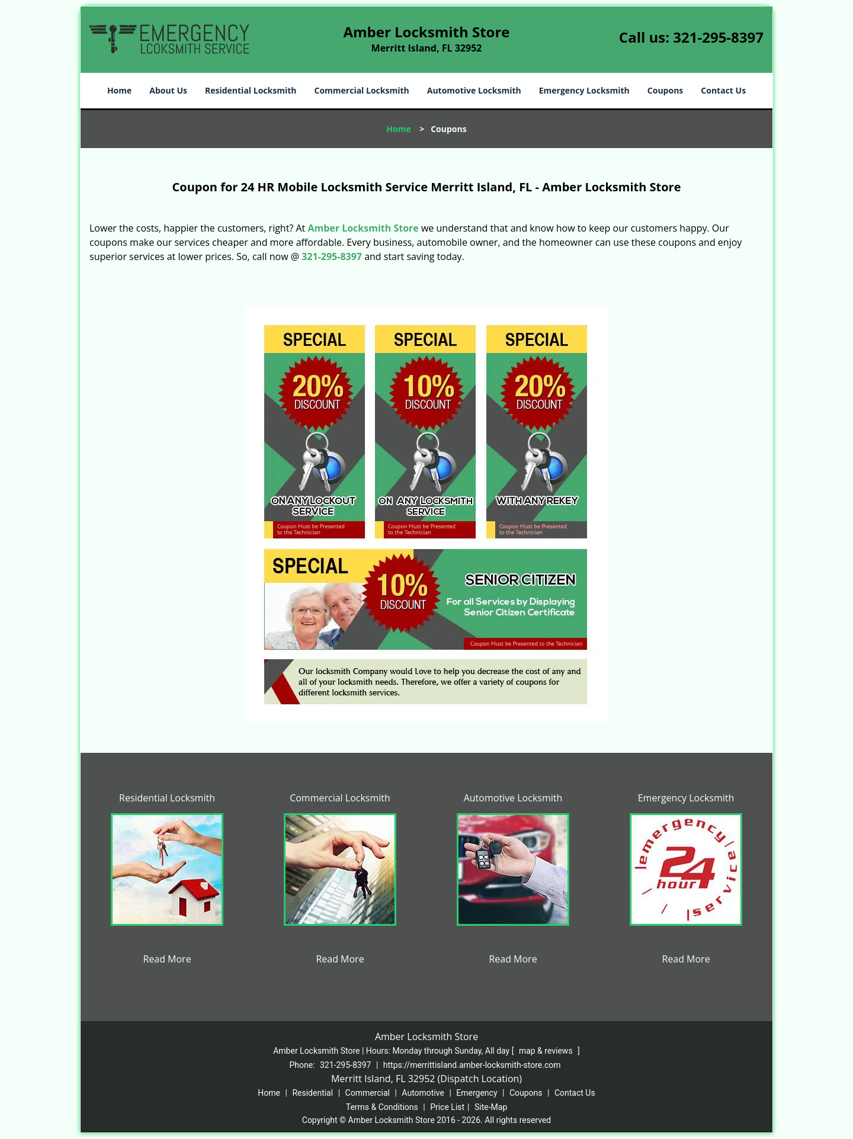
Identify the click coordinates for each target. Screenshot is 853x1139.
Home (119, 90)
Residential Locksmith (251, 90)
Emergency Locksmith (584, 90)
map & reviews (547, 1050)
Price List (447, 1107)
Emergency (476, 1093)
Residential (312, 1093)
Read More (167, 958)
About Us (168, 90)
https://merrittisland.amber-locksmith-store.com (472, 1065)
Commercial (367, 1093)
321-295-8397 (718, 37)
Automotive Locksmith (474, 90)
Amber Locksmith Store (362, 228)
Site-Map (490, 1107)
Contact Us (723, 90)
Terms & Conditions (382, 1107)
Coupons (665, 90)
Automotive (423, 1093)
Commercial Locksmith (361, 90)
